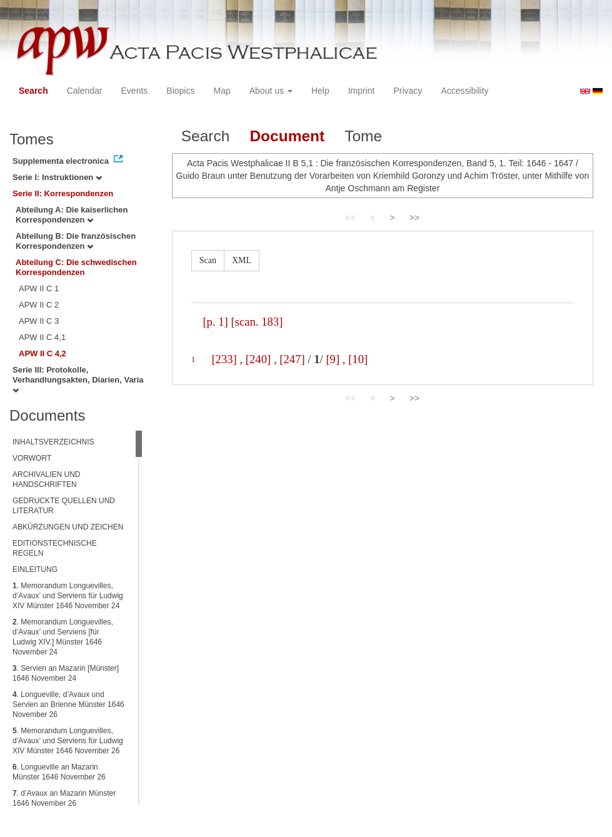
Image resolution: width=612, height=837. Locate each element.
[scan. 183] (257, 321)
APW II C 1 (39, 288)
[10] (358, 359)
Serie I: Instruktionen (57, 177)
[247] (291, 359)
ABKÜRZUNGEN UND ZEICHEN (68, 527)
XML (241, 260)
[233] (223, 359)
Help (320, 91)
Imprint (361, 91)
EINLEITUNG (35, 569)
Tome (363, 136)
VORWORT (32, 458)
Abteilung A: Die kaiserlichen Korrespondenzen (72, 214)
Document (286, 136)
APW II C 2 (39, 304)
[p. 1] (215, 321)
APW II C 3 (39, 321)
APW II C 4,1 (42, 337)
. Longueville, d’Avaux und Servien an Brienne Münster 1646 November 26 (68, 704)
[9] (332, 359)
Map (221, 91)
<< (351, 218)
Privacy (407, 91)
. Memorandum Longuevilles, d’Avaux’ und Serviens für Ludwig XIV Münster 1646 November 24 (68, 595)
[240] (258, 359)
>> (414, 218)
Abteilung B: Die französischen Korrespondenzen (76, 241)
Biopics (180, 91)
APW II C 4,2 (42, 353)
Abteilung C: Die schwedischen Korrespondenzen (76, 267)
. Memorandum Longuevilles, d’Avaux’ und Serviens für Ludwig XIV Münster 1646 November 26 (68, 740)
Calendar (85, 91)
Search (33, 91)
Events (134, 91)
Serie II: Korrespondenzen (63, 193)
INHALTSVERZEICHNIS (53, 442)
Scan (207, 260)
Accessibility (464, 91)
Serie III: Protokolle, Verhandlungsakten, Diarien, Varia (78, 379)
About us (271, 91)
